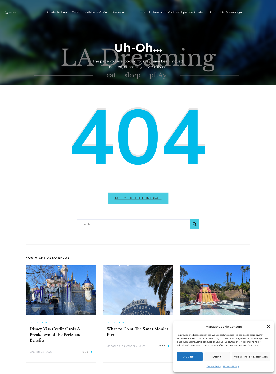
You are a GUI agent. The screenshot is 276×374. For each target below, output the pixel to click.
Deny (217, 356)
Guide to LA (56, 12)
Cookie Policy (214, 366)
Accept (189, 356)
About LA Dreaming (225, 12)
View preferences (251, 356)
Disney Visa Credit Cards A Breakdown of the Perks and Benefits (55, 334)
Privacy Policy (231, 366)
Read (86, 352)
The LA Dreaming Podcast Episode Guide (171, 12)
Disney (117, 12)
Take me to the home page (138, 198)
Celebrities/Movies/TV (88, 12)
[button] (268, 326)
